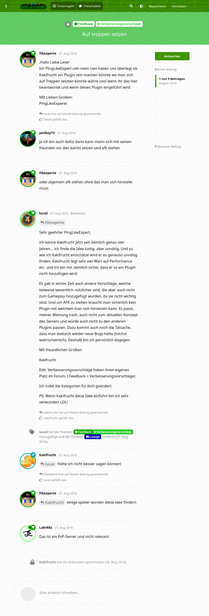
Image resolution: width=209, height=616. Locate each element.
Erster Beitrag (166, 69)
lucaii (50, 464)
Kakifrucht (54, 502)
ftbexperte (54, 222)
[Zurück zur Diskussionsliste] (6, 6)
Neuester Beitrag (168, 146)
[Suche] (131, 6)
